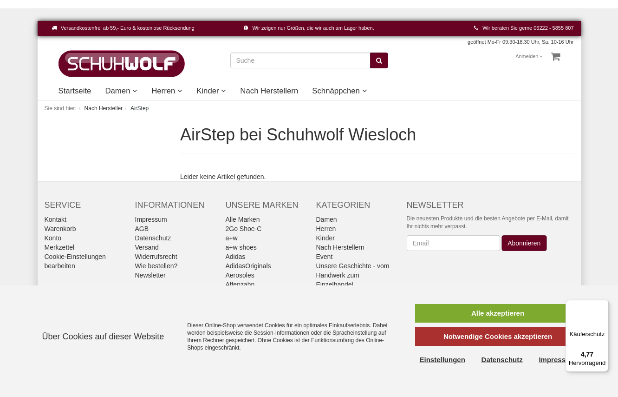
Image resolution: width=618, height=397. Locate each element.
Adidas (236, 256)
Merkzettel (60, 247)
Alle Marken (243, 219)
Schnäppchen (339, 90)
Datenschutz (153, 238)
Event (324, 256)
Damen (121, 90)
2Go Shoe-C (244, 228)
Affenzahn (240, 284)
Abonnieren (524, 243)
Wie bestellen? (156, 266)
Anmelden (529, 56)
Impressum (151, 219)
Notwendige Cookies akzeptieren (497, 336)
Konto (53, 238)
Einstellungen (442, 360)
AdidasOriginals (248, 266)
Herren (166, 90)
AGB (142, 228)
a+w (232, 238)
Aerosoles (240, 275)
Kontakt (55, 219)
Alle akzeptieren (497, 313)
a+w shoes (241, 247)
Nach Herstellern (269, 90)
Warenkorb (60, 228)
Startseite (75, 90)
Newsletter (150, 275)
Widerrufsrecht (156, 256)
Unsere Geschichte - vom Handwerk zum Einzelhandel (353, 275)
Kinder (211, 90)
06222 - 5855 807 (553, 28)
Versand (147, 247)
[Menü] (603, 305)
